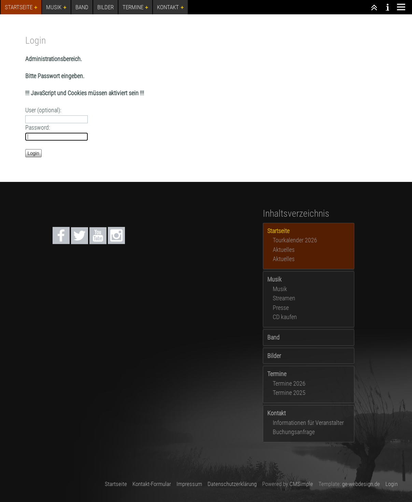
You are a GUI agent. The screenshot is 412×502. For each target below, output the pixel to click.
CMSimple (301, 484)
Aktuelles (284, 249)
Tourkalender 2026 (295, 240)
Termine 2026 (289, 383)
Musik (274, 279)
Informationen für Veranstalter (308, 422)
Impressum (189, 484)
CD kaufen (285, 316)
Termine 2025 (289, 392)
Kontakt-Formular (151, 484)
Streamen (284, 298)
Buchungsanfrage (294, 431)
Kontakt (276, 413)
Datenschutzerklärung (232, 484)
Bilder (274, 355)
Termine (276, 373)
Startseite (116, 484)
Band (273, 337)
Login (391, 484)
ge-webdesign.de (361, 484)
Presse (281, 307)
